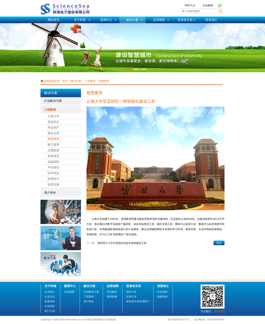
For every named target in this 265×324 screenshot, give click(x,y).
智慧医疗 (53, 178)
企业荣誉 (50, 306)
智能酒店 (53, 156)
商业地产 (53, 127)
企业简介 (50, 291)
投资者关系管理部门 (137, 301)
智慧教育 (104, 81)
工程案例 (90, 81)
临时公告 (131, 291)
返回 (219, 242)
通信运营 (53, 133)
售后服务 (112, 291)
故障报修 (112, 296)
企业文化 (50, 296)
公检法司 (53, 116)
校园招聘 (162, 296)
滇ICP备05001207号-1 (179, 319)
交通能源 (53, 150)
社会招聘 (162, 291)
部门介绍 (50, 310)
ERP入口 (190, 5)
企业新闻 (69, 291)
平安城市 (53, 167)
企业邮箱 (208, 5)
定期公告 (131, 296)
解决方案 (76, 81)
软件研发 (53, 173)
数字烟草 (53, 144)
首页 (64, 81)
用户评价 (50, 192)
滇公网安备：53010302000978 (209, 319)
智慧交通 (53, 184)
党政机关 (53, 121)
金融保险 (53, 161)
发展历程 (50, 301)
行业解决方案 (53, 100)
